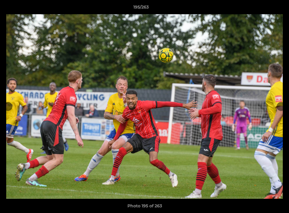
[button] (264, 8)
